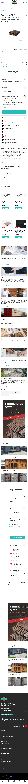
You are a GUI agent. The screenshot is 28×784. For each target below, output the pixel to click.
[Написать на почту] (4, 2)
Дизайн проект (4, 741)
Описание (3, 148)
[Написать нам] (2, 2)
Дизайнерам (3, 759)
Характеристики (11, 148)
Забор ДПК (3, 484)
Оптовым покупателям (6, 761)
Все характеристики (5, 66)
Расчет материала (5, 743)
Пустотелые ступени (5, 392)
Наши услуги (5, 244)
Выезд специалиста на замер (7, 256)
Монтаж (18, 148)
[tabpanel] (14, 33)
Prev (2, 195)
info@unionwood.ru (5, 708)
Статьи (2, 768)
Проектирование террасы (6, 745)
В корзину (5, 208)
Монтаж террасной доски (6, 298)
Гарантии (3, 770)
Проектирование (4, 358)
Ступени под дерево (15, 392)
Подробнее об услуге (5, 264)
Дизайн (2, 339)
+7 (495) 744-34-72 (24, 2)
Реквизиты (3, 763)
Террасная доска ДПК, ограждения (8, 470)
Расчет (2, 277)
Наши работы (5, 443)
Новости (3, 766)
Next (25, 195)
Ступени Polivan (5, 395)
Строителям (3, 756)
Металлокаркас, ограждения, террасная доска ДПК (12, 457)
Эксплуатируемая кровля (6, 378)
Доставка (3, 319)
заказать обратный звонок (6, 714)
